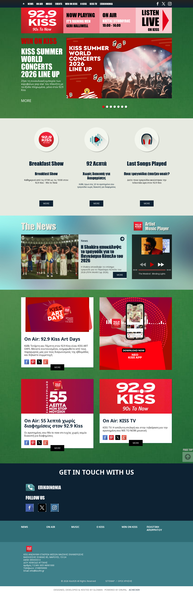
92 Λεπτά (96, 163)
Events (58, 3)
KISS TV (93, 3)
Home (23, 4)
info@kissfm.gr (37, 570)
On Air (39, 3)
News (30, 3)
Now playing (80, 15)
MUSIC (75, 527)
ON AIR (50, 527)
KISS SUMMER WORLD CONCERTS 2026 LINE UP (42, 63)
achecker (134, 589)
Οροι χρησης (125, 581)
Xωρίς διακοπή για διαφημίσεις (96, 176)
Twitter (163, 4)
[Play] (152, 264)
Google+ (45, 361)
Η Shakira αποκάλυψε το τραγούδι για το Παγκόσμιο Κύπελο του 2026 (102, 253)
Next (122, 239)
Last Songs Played (147, 163)
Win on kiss (71, 3)
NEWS (24, 527)
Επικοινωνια (49, 487)
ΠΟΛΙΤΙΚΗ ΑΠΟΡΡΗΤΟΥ (154, 528)
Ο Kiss (83, 3)
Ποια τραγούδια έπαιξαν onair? (147, 174)
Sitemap (110, 581)
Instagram (169, 4)
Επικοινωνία (106, 3)
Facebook (157, 4)
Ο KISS (100, 527)
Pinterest (33, 361)
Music (49, 3)
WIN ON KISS (129, 527)
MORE (26, 100)
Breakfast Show (46, 163)
